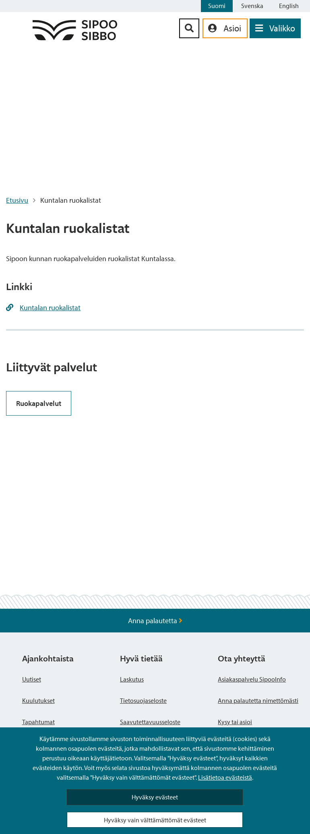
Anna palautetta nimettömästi (258, 700)
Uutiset (31, 679)
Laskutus (132, 679)
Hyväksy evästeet (155, 797)
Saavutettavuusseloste (150, 722)
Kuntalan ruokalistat (50, 307)
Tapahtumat (38, 722)
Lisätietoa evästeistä (225, 777)
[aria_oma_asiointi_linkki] (225, 28)
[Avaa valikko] (275, 28)
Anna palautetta (155, 620)
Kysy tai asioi (235, 722)
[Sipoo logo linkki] (75, 37)
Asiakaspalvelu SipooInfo (252, 679)
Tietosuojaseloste (143, 700)
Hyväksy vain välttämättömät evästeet (155, 820)
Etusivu (17, 200)
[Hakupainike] (189, 28)
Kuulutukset (38, 700)
